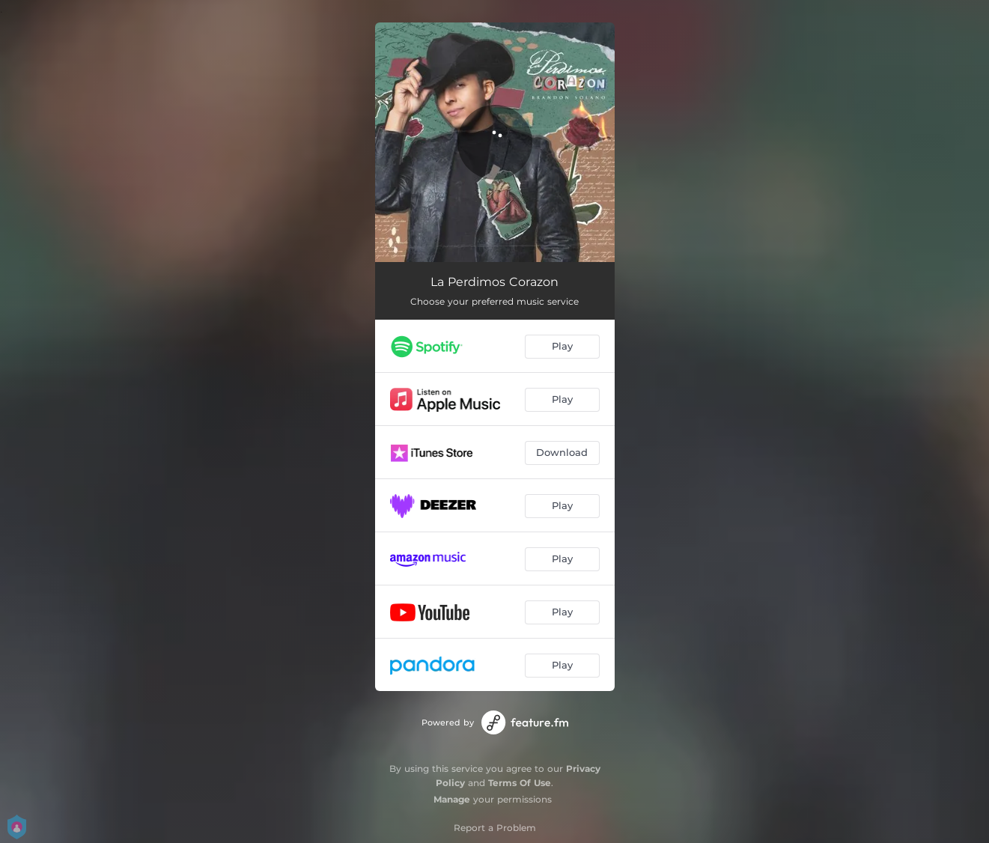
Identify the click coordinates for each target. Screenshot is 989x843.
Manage (451, 799)
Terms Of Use (519, 782)
